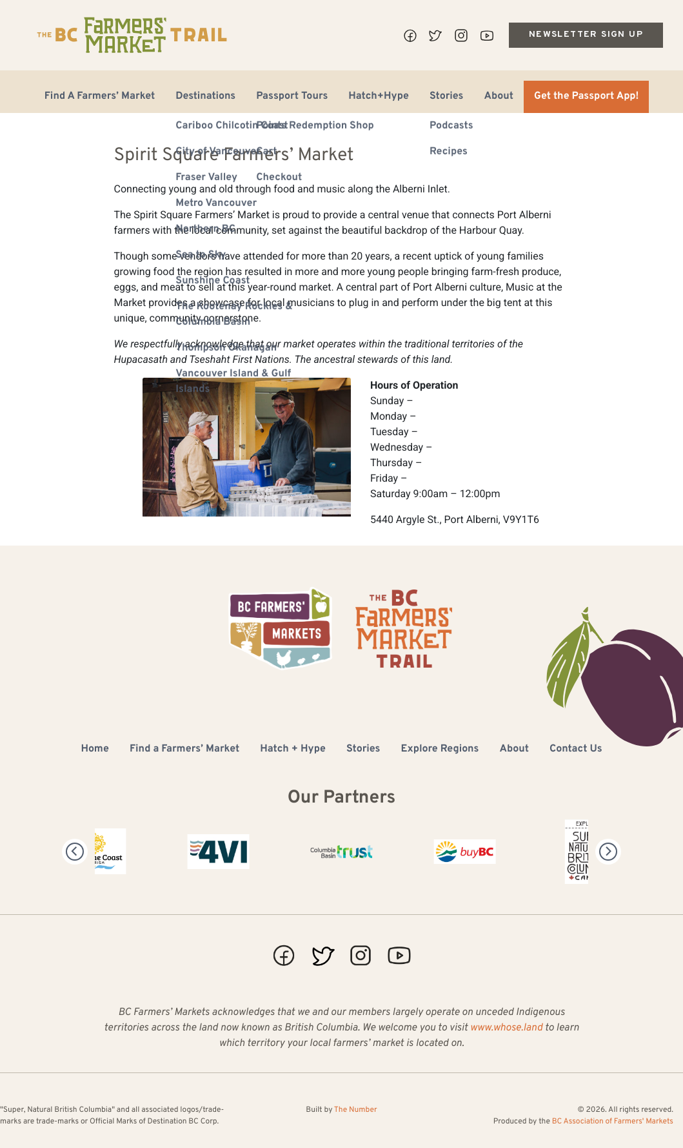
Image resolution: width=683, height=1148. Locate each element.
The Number (355, 1110)
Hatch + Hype (293, 749)
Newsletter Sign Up (586, 34)
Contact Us (575, 749)
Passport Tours (292, 96)
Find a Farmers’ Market (184, 749)
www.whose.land (506, 1028)
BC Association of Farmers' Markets (612, 1121)
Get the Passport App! (586, 96)
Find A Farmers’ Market (100, 96)
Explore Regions (440, 749)
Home (94, 749)
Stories (447, 96)
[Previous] (75, 852)
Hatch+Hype (378, 96)
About (498, 96)
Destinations (205, 96)
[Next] (608, 852)
